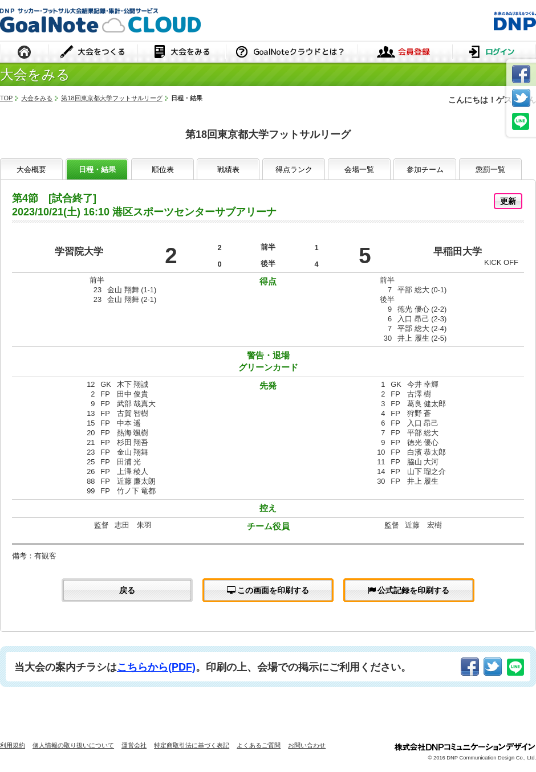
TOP (6, 98)
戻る (127, 590)
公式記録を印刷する (409, 590)
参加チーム (425, 169)
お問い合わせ (307, 745)
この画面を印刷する (268, 590)
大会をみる (181, 53)
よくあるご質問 (259, 745)
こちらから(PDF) (156, 667)
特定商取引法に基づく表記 (191, 745)
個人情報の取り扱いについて (73, 745)
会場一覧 (359, 169)
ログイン (494, 53)
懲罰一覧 (490, 169)
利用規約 (12, 745)
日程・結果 (97, 169)
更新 (508, 201)
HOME (24, 53)
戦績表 (228, 169)
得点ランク (293, 169)
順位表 (163, 169)
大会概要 (31, 169)
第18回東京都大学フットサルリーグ (111, 98)
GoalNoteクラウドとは (292, 53)
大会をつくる (93, 53)
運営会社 (134, 745)
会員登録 (405, 53)
